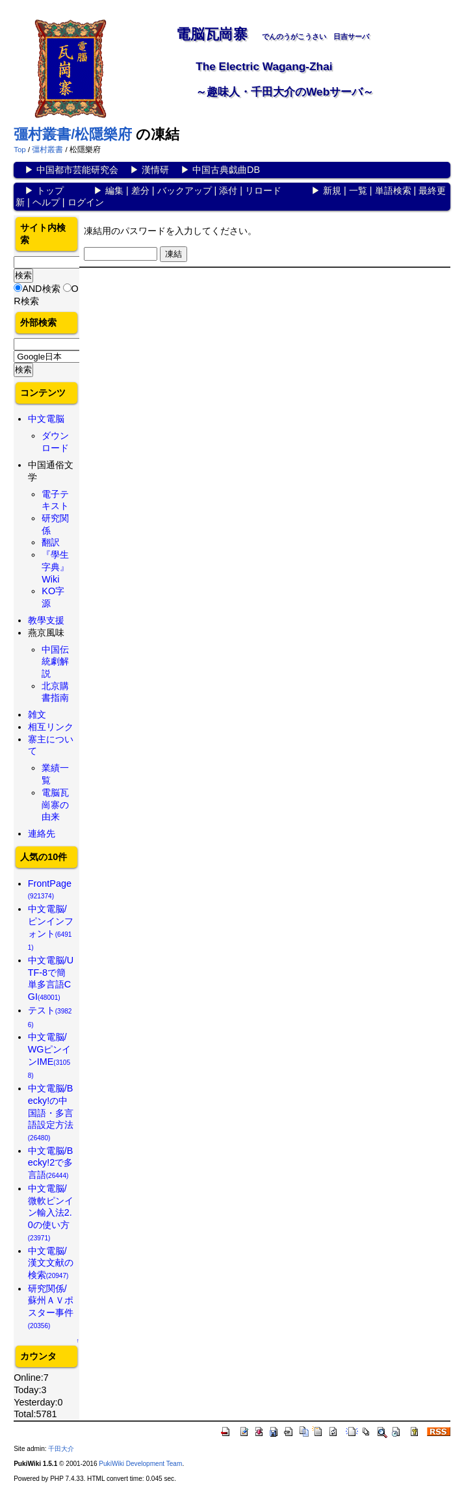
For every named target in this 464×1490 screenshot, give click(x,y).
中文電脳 (46, 418)
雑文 (37, 714)
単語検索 (393, 190)
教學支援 (46, 620)
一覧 (358, 190)
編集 (114, 190)
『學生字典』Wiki (55, 566)
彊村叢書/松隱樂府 (73, 134)
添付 (228, 190)
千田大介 (61, 1448)
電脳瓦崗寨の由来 (55, 804)
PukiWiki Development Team (140, 1463)
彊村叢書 (47, 149)
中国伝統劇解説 (55, 661)
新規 (332, 190)
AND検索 (41, 288)
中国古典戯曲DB (226, 169)
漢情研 (155, 169)
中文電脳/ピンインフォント (50, 927)
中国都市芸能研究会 (77, 169)
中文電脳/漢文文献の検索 (50, 1263)
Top (20, 149)
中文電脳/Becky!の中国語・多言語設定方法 (50, 1112)
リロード (263, 190)
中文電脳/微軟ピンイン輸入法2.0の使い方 (50, 1212)
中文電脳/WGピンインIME (49, 1055)
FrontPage (49, 889)
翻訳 (51, 542)
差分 (140, 190)
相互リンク (50, 727)
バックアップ (184, 190)
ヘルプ (46, 202)
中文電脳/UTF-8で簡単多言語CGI (50, 978)
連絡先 (41, 833)
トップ (50, 190)
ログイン (86, 202)
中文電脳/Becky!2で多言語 (50, 1162)
